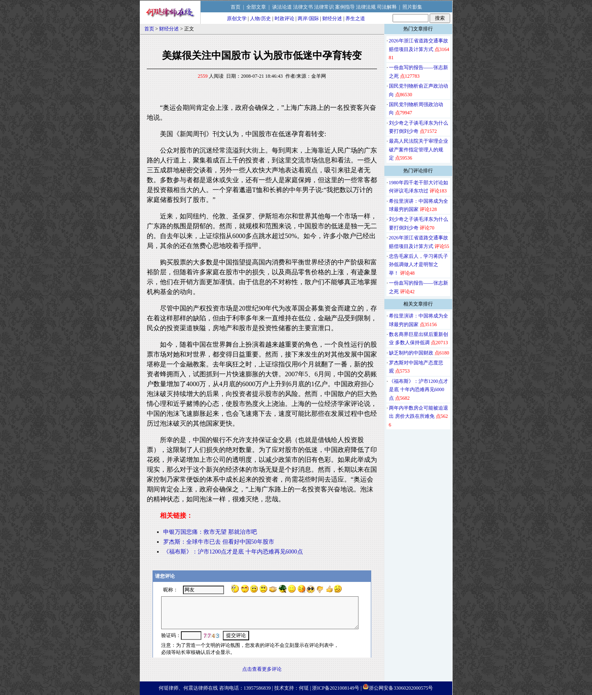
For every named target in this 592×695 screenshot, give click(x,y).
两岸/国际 (308, 18)
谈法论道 (282, 7)
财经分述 (332, 18)
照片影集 (412, 7)
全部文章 (256, 7)
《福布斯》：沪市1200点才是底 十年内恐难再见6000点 (233, 552)
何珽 (304, 688)
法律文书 (303, 7)
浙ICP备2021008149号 (335, 688)
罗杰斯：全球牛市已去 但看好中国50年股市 (218, 542)
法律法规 (366, 7)
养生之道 (355, 18)
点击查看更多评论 (262, 669)
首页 (235, 7)
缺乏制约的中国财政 (411, 353)
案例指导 (345, 7)
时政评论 (284, 18)
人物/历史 (260, 18)
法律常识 (324, 7)
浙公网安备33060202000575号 (401, 688)
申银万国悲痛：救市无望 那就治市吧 (210, 532)
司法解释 (387, 7)
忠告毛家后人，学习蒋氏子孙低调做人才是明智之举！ (418, 264)
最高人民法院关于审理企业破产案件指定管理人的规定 (418, 149)
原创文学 (237, 18)
